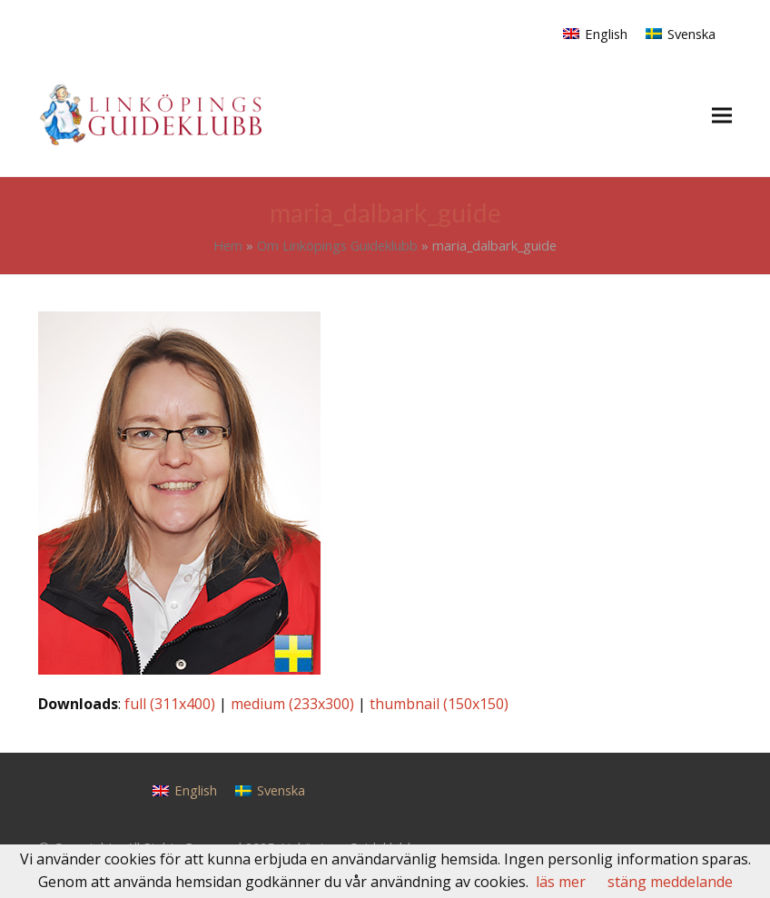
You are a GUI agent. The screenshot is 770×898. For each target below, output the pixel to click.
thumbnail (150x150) (439, 704)
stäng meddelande (670, 882)
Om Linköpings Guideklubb (337, 245)
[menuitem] (595, 33)
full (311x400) (169, 704)
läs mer (561, 882)
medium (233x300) (292, 704)
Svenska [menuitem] (691, 34)
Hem (227, 245)
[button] (722, 115)
